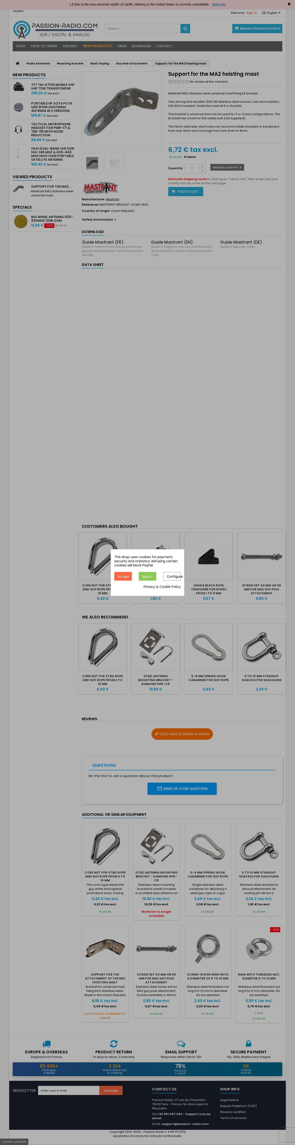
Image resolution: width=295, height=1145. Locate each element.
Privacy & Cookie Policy (162, 587)
